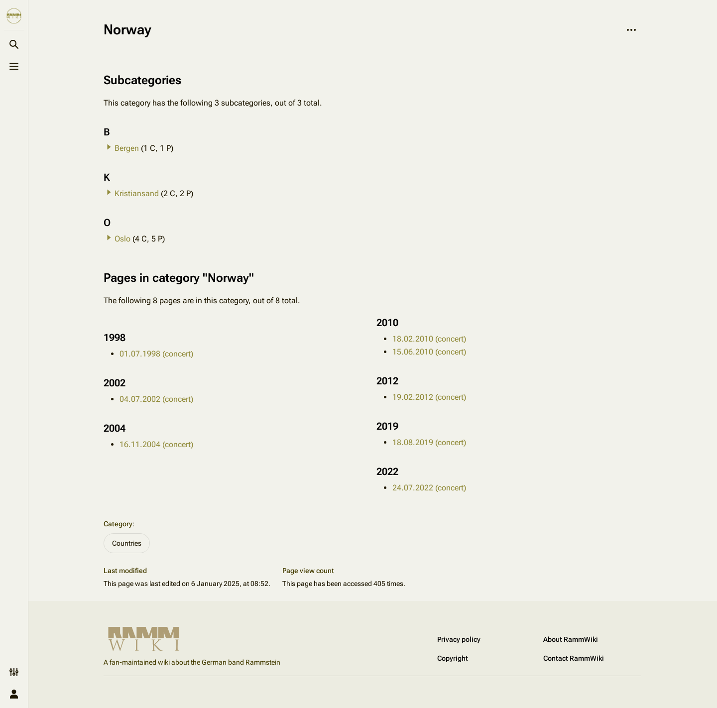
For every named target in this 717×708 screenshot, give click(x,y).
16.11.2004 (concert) (156, 444)
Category (118, 524)
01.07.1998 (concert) (156, 353)
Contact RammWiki (573, 658)
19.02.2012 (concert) (429, 397)
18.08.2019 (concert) (429, 442)
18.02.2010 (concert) (429, 339)
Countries (126, 543)
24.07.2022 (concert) (429, 487)
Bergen (127, 148)
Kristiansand (137, 193)
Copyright (452, 658)
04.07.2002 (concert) (156, 399)
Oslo (122, 238)
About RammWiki (570, 639)
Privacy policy (458, 639)
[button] (109, 146)
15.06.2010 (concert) (429, 351)
